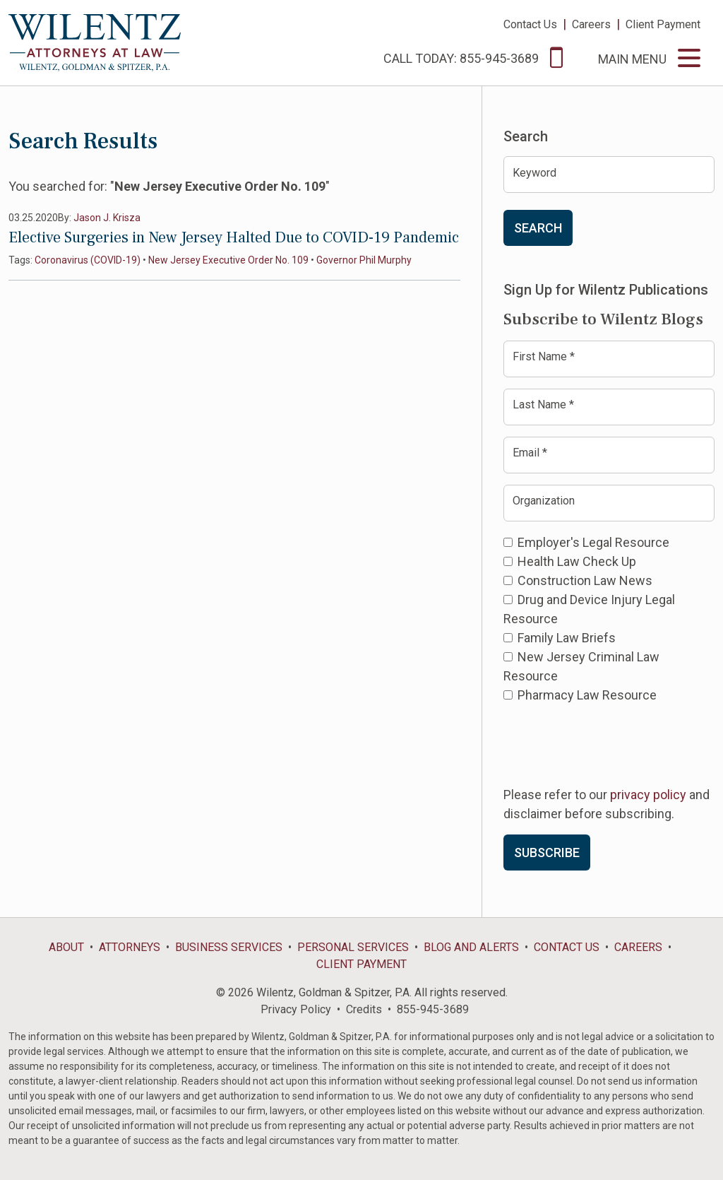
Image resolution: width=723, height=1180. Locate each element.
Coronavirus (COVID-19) (88, 260)
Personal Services (353, 947)
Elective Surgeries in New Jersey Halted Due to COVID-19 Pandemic (233, 237)
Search (538, 227)
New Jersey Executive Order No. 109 (228, 260)
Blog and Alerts (471, 947)
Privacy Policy (296, 1009)
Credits (364, 1009)
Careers (591, 24)
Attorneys (129, 947)
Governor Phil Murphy (364, 260)
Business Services (228, 947)
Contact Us (530, 24)
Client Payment (663, 24)
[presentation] (610, 743)
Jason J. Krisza (107, 217)
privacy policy (648, 794)
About (66, 947)
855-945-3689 (433, 1009)
